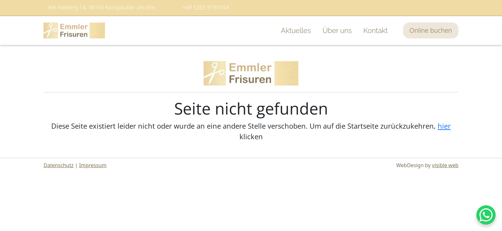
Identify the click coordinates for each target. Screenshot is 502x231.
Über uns (337, 30)
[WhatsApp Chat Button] (486, 215)
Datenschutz (59, 165)
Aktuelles (296, 30)
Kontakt (375, 30)
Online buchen (430, 30)
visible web (445, 165)
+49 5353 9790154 (205, 7)
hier (444, 126)
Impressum (93, 165)
